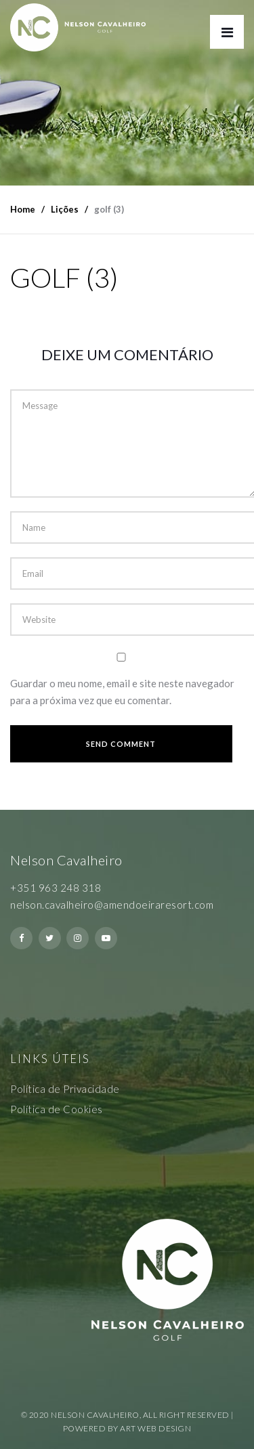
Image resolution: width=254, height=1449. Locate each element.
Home (22, 209)
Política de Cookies (56, 1109)
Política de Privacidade (65, 1089)
